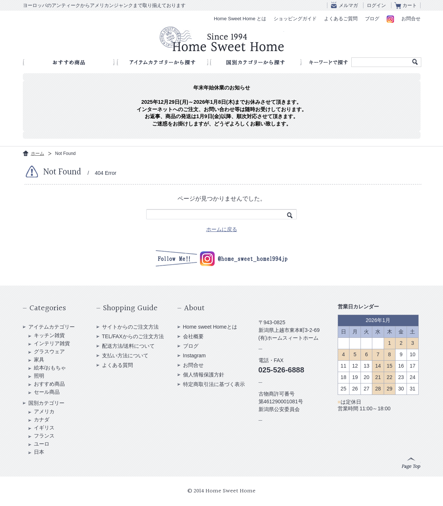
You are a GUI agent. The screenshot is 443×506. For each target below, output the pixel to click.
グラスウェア (49, 351)
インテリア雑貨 (52, 343)
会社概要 (193, 336)
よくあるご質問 (341, 18)
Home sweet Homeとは (210, 327)
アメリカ (44, 411)
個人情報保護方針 (203, 375)
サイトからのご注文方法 (130, 327)
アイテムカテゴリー (51, 327)
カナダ (41, 419)
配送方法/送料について (128, 346)
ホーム (37, 153)
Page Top (411, 463)
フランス (44, 436)
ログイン (376, 5)
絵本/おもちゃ (50, 368)
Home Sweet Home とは (240, 18)
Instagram (194, 355)
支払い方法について (125, 355)
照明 (39, 376)
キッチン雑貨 (49, 335)
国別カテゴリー (46, 403)
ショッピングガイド (295, 18)
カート (409, 5)
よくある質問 (117, 365)
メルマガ (348, 5)
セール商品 (47, 392)
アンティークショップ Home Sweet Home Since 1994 (221, 39)
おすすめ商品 (49, 384)
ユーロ (41, 444)
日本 (39, 452)
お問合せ (411, 18)
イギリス (44, 428)
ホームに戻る (221, 229)
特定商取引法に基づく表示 (214, 384)
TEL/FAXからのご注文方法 (133, 336)
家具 (39, 359)
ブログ (372, 18)
